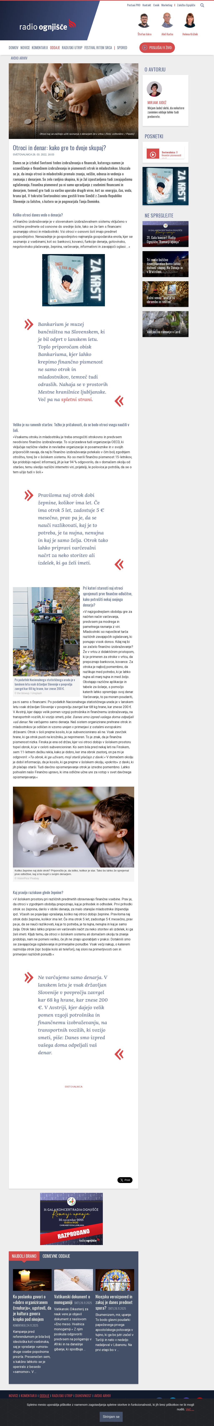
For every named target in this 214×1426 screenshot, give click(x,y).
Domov (13, 47)
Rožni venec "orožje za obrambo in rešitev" (161, 299)
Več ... (190, 1409)
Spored (122, 47)
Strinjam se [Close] (111, 1416)
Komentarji (40, 47)
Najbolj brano (24, 1256)
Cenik (156, 5)
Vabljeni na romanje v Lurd (163, 331)
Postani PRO (133, 5)
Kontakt (147, 5)
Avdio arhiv (19, 58)
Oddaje (55, 47)
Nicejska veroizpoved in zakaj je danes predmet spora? (114, 1302)
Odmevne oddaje (56, 1256)
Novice (25, 47)
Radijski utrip (72, 47)
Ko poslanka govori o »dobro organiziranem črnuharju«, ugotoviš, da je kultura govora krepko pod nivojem (32, 1307)
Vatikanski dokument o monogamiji (72, 1299)
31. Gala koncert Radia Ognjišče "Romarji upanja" (163, 239)
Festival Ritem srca (98, 47)
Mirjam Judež (157, 102)
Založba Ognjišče (186, 5)
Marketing (166, 5)
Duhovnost (83, 1395)
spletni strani (76, 399)
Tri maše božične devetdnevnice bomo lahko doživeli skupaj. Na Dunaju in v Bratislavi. (165, 265)
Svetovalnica (22, 154)
